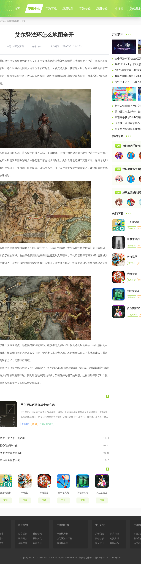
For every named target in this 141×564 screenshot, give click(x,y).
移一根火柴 (63, 492)
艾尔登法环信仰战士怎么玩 (37, 405)
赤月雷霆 (44, 492)
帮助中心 (114, 543)
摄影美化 (37, 538)
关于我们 (100, 525)
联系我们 (114, 533)
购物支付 (37, 543)
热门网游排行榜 (64, 538)
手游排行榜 (63, 525)
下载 (25, 500)
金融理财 (22, 543)
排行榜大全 (62, 533)
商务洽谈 (99, 538)
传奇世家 (25, 492)
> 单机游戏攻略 (12, 21)
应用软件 (68, 8)
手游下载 (51, 8)
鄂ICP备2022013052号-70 (107, 557)
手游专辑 (85, 8)
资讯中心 (34, 9)
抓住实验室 (101, 492)
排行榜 (119, 8)
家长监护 (99, 543)
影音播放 (22, 533)
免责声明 (114, 538)
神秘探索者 (82, 492)
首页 (17, 8)
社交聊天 (37, 533)
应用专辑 (102, 8)
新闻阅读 (22, 538)
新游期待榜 (62, 543)
